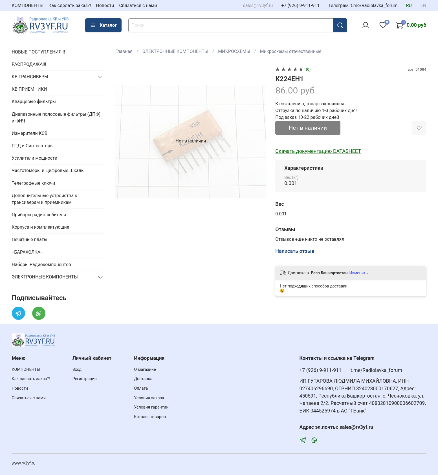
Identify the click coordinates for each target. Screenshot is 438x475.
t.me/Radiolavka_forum (376, 370)
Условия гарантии (151, 407)
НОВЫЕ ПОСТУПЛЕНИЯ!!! (38, 52)
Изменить (358, 273)
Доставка (143, 378)
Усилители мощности (35, 158)
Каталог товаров (150, 416)
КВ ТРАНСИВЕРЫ (30, 76)
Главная (124, 51)
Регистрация (84, 378)
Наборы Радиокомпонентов (41, 264)
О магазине (145, 369)
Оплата (141, 388)
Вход (77, 369)
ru (409, 5)
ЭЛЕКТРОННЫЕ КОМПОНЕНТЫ (175, 51)
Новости (105, 5)
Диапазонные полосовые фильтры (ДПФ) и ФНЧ (56, 117)
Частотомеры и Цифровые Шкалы (48, 170)
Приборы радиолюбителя (39, 214)
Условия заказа (149, 398)
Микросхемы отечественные (291, 51)
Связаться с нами (138, 5)
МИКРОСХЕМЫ (234, 51)
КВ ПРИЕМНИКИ (29, 89)
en (423, 5)
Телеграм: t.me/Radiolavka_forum (363, 5)
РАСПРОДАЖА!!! (29, 64)
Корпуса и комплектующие (40, 227)
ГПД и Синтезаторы (33, 145)
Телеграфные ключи (33, 183)
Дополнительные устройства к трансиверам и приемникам (44, 199)
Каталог (103, 25)
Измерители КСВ (30, 133)
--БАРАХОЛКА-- (27, 252)
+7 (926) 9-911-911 (300, 5)
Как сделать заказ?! (70, 5)
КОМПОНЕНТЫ (28, 5)
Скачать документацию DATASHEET (318, 151)
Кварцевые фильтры (34, 101)
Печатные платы (29, 239)
